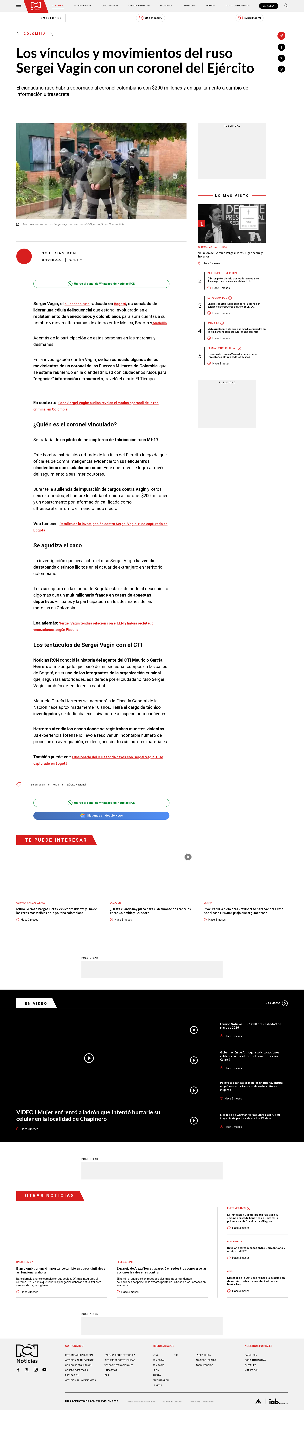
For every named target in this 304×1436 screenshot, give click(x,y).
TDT (176, 1379)
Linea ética (112, 1397)
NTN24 (157, 1379)
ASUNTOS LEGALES (208, 1384)
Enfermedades (237, 1227)
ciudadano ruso (79, 308)
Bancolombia (26, 1281)
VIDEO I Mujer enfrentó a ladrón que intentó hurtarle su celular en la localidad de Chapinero (86, 1136)
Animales (214, 340)
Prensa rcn (73, 1402)
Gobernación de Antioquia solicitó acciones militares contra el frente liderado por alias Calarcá (247, 1074)
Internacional (84, 5)
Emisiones (29, 19)
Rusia (59, 795)
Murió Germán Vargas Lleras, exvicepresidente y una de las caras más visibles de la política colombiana (57, 927)
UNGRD (208, 915)
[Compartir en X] (281, 59)
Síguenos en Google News (101, 827)
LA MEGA (158, 1409)
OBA (107, 1402)
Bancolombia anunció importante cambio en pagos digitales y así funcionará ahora (60, 1290)
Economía (166, 5)
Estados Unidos (218, 309)
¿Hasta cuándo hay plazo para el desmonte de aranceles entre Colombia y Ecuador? (150, 924)
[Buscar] (286, 5)
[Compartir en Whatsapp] (281, 71)
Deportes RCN (110, 5)
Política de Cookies (179, 1427)
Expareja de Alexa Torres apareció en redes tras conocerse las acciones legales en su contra (158, 1290)
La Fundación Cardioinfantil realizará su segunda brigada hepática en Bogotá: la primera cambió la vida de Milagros (257, 1238)
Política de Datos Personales (143, 1427)
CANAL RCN (268, 5)
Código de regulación (80, 1392)
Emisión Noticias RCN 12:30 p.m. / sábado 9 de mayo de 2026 (253, 1044)
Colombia (60, 5)
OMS (230, 1293)
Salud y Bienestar (140, 5)
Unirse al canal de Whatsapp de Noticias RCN (101, 288)
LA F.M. (157, 1394)
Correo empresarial (80, 1397)
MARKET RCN (253, 1394)
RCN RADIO (159, 1389)
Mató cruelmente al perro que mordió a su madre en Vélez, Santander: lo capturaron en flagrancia (235, 349)
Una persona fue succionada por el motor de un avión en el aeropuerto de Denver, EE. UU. (236, 319)
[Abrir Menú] (18, 6)
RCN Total (160, 1384)
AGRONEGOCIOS (206, 1389)
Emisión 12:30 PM (151, 19)
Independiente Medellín (224, 279)
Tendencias (187, 5)
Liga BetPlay (236, 1262)
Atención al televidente (82, 1384)
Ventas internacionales (121, 1392)
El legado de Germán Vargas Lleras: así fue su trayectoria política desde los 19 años (235, 378)
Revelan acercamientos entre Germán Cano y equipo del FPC (256, 1271)
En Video (38, 1022)
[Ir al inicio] (37, 7)
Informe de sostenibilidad (114, 1386)
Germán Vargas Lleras (215, 251)
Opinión (207, 5)
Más (275, 1022)
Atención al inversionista (74, 1409)
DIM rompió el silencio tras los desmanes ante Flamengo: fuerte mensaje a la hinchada (234, 289)
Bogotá (125, 308)
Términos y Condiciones (213, 1427)
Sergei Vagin (39, 795)
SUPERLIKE (251, 1389)
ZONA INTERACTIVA (257, 1384)
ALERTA (157, 1399)
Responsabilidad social (82, 1379)
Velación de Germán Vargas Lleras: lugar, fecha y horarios (230, 260)
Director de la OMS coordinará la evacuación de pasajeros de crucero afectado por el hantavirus (254, 1304)
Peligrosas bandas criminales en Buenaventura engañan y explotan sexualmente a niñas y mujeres (247, 1105)
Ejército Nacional (82, 795)
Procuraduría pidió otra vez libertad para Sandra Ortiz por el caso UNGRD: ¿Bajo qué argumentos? (241, 927)
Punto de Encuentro (233, 5)
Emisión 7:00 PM (271, 19)
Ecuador (116, 915)
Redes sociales (128, 1281)
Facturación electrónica (122, 1379)
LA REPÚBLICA (205, 1379)
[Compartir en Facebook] (281, 48)
